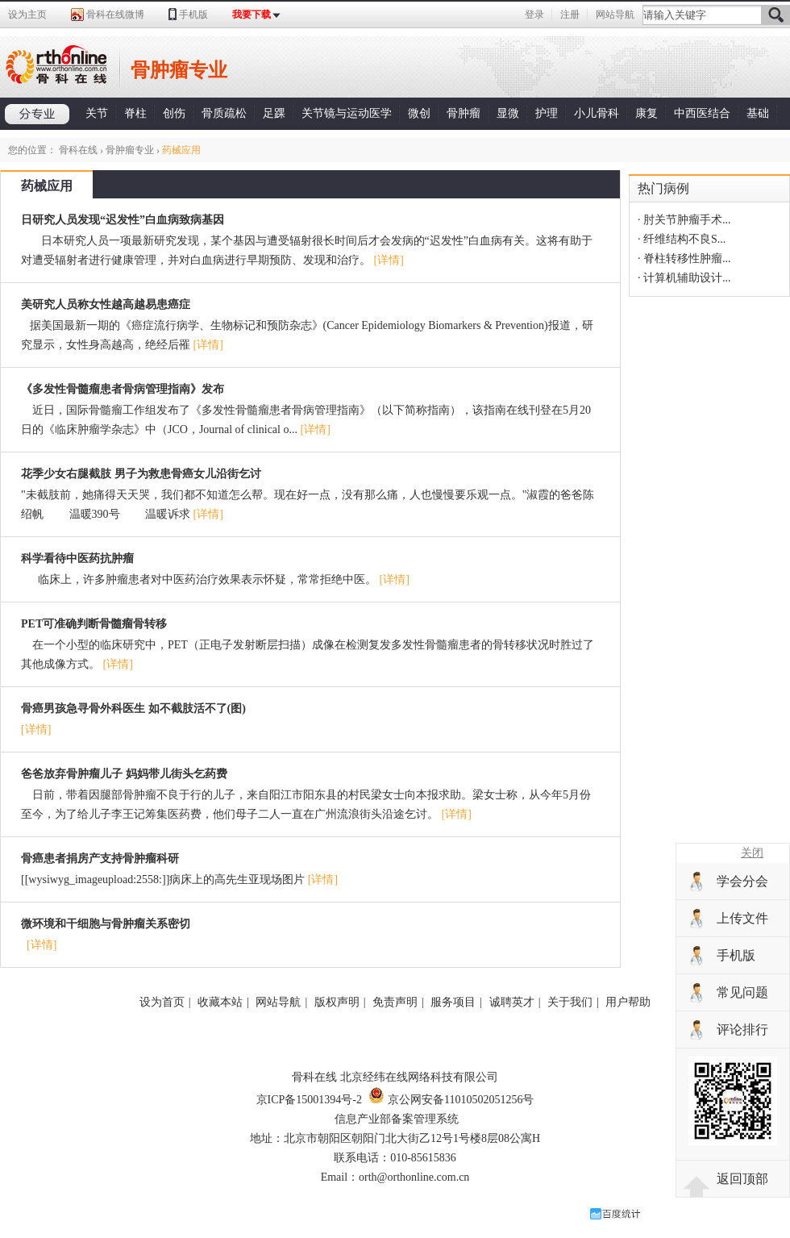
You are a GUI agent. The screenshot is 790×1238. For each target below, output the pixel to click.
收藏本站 (220, 1002)
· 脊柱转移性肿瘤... (684, 258)
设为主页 (27, 14)
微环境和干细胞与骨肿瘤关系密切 (105, 924)
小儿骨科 (596, 113)
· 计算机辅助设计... (684, 278)
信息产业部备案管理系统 (397, 1119)
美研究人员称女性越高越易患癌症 (105, 304)
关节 (96, 113)
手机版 (193, 14)
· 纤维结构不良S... (682, 239)
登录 (534, 14)
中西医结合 (702, 113)
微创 (419, 113)
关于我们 (569, 1002)
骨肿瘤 (463, 113)
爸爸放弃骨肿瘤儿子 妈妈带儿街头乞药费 (124, 774)
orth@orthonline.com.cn (414, 1177)
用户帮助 (628, 1002)
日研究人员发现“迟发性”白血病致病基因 (122, 220)
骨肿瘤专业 (130, 150)
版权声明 (337, 1002)
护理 (546, 113)
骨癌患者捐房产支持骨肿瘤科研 (100, 858)
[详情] (389, 260)
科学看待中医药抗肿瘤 (77, 558)
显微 (508, 113)
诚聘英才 (511, 1002)
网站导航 (615, 14)
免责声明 (395, 1002)
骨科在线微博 (115, 14)
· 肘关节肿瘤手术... (684, 220)
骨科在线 (78, 150)
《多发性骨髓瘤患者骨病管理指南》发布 (122, 389)
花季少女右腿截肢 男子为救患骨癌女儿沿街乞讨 (141, 474)
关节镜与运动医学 (346, 113)
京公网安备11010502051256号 (451, 1100)
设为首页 (162, 1002)
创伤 (174, 113)
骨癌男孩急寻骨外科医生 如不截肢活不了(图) (133, 708)
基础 (757, 113)
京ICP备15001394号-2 (309, 1100)
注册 (570, 14)
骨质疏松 (224, 113)
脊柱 (135, 113)
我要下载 (251, 14)
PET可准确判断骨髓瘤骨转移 (94, 624)
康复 (646, 113)
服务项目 (453, 1002)
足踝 (274, 113)
